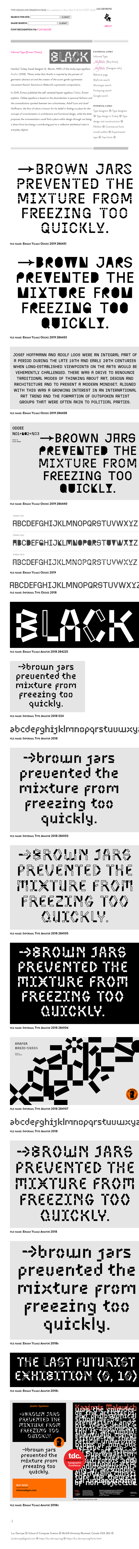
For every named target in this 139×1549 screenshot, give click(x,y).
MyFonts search (101, 80)
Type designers (100, 111)
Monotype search (102, 85)
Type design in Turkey (107, 116)
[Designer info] (114, 68)
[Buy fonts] (112, 62)
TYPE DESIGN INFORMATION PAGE (28, 10)
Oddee (76, 93)
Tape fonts (107, 137)
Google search (100, 96)
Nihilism (97, 127)
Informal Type (100, 56)
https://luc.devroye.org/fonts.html (84, 1538)
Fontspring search (102, 90)
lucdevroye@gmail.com (23, 1538)
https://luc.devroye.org (51, 1538)
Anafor (14, 74)
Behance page (100, 75)
